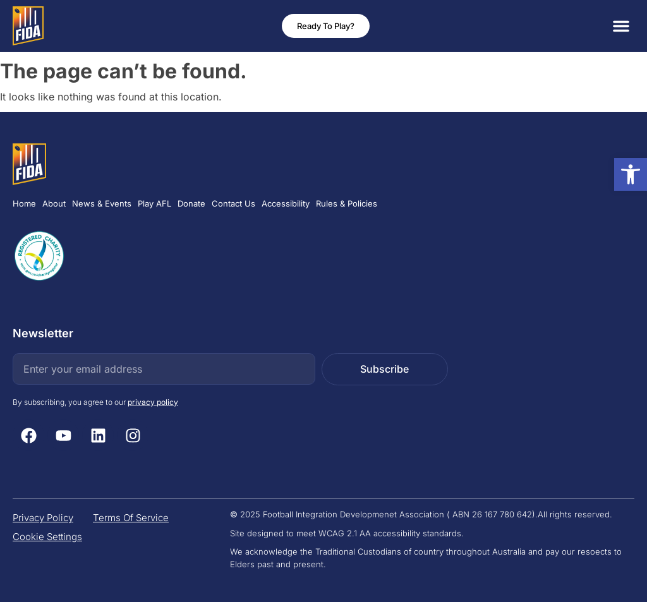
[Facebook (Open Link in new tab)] (28, 435)
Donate (191, 203)
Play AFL (154, 203)
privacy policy (153, 402)
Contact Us (233, 203)
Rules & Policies (346, 203)
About (54, 203)
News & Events (101, 203)
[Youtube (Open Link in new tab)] (63, 435)
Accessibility (286, 203)
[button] (621, 26)
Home (24, 203)
